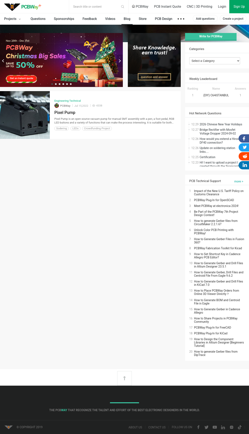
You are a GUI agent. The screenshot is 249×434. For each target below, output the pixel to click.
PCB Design (163, 19)
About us (135, 427)
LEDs (75, 128)
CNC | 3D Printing (199, 7)
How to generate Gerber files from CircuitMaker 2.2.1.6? (216, 222)
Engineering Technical (67, 100)
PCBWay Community (24, 6)
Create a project (233, 18)
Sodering (61, 128)
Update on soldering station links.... (217, 149)
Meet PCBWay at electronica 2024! (216, 206)
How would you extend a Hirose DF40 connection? (220, 140)
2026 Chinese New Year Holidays (221, 124)
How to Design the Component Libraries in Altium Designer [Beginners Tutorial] (219, 342)
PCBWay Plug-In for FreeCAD (212, 327)
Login (222, 7)
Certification (207, 157)
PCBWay (140, 7)
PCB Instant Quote (167, 7)
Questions (38, 19)
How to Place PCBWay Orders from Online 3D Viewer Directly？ (216, 292)
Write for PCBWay (210, 36)
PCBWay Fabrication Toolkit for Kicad (218, 248)
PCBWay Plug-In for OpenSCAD (214, 200)
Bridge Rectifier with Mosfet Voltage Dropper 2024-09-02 (218, 131)
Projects (13, 19)
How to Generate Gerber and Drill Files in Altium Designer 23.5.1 (218, 265)
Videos (110, 19)
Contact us (157, 427)
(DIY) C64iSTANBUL (216, 95)
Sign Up (239, 7)
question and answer (154, 77)
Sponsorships (64, 19)
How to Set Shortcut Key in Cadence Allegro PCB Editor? (217, 255)
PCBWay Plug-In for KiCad (210, 333)
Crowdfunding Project (97, 128)
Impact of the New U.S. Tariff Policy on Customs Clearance (219, 192)
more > (238, 181)
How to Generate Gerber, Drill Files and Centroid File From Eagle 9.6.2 (218, 274)
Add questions (205, 18)
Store (142, 19)
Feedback (90, 19)
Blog (127, 19)
